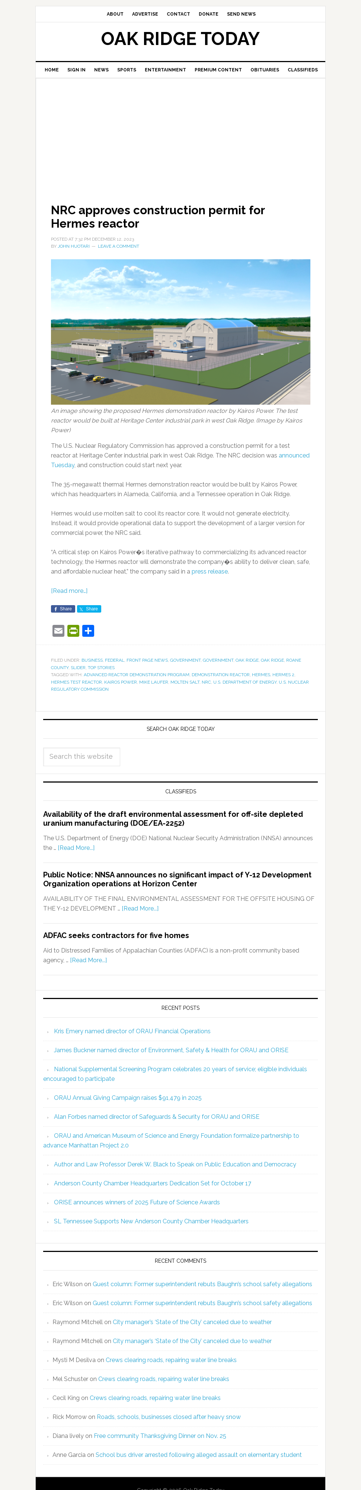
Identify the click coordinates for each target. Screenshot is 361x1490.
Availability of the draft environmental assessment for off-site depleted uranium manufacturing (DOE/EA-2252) (173, 819)
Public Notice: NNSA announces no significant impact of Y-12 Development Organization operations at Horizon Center (177, 879)
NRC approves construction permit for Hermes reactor (173, 216)
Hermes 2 (283, 674)
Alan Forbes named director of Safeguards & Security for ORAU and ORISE (156, 1116)
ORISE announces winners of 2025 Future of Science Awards (137, 1202)
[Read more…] (69, 590)
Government (185, 660)
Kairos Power (120, 681)
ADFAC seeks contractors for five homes (116, 935)
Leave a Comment (118, 246)
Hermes (261, 674)
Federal (114, 660)
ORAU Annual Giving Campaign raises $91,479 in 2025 (128, 1097)
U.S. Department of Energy (245, 681)
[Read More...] (76, 847)
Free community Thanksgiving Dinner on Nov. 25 (160, 1435)
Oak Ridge (247, 660)
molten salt (184, 681)
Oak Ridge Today (180, 38)
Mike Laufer (153, 681)
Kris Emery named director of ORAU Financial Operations (132, 1031)
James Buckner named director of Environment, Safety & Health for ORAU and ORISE (171, 1050)
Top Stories (101, 667)
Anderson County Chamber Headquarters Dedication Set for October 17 (152, 1183)
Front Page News (147, 660)
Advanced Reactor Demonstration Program (136, 674)
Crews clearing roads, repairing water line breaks (171, 1360)
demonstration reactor (221, 674)
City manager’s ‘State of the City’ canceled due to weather (192, 1322)
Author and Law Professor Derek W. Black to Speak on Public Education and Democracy (175, 1164)
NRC (206, 681)
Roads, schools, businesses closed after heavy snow (169, 1416)
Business (92, 660)
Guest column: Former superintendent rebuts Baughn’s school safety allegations (202, 1284)
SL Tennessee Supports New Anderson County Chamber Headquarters (151, 1221)
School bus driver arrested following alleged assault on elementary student (199, 1454)
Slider (78, 667)
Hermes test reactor (76, 681)
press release (210, 571)
